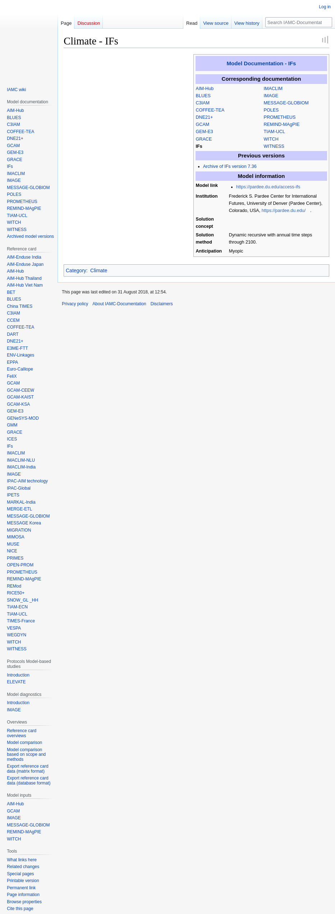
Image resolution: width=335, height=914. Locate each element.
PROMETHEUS (280, 117)
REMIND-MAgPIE (282, 124)
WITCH (271, 139)
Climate (98, 270)
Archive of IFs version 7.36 (230, 166)
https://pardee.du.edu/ (284, 210)
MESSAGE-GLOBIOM (286, 102)
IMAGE (271, 95)
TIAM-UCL (274, 131)
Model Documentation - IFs (261, 63)
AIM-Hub (205, 88)
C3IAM (203, 102)
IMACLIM (273, 88)
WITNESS (274, 146)
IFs (199, 146)
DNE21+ (204, 117)
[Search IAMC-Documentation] (298, 22)
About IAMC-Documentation (119, 303)
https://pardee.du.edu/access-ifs (268, 186)
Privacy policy (75, 303)
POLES (271, 110)
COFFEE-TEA (210, 110)
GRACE (204, 139)
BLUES (203, 95)
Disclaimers (162, 303)
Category (76, 270)
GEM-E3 (204, 131)
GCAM (203, 124)
